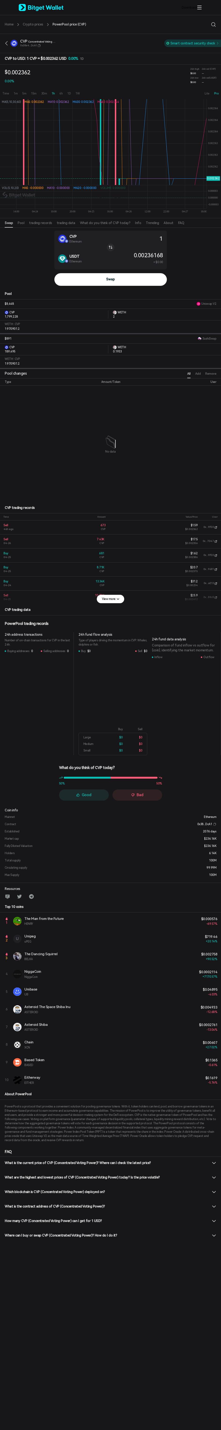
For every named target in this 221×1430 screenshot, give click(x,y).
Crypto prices (33, 24)
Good (83, 795)
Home (9, 24)
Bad (137, 795)
